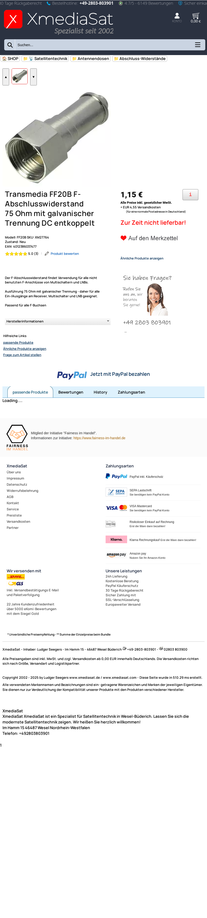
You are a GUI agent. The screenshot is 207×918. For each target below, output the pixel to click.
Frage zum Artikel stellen (22, 371)
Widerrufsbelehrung (22, 507)
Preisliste (14, 532)
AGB (10, 513)
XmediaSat (17, 482)
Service (13, 525)
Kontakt (13, 519)
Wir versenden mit (24, 587)
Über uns (14, 488)
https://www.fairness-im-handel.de (99, 455)
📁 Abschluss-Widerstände (140, 58)
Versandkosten (18, 538)
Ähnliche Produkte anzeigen (24, 365)
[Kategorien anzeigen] (197, 46)
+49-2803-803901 (97, 3)
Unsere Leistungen (124, 587)
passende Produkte (18, 359)
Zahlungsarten (131, 408)
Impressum (15, 495)
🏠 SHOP (10, 58)
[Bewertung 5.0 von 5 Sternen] (22, 270)
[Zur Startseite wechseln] (58, 35)
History (100, 408)
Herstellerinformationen (25, 338)
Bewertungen (70, 408)
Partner (13, 544)
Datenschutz (17, 501)
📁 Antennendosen (90, 58)
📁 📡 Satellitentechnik (45, 58)
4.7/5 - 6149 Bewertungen (145, 3)
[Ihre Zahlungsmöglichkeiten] (190, 211)
